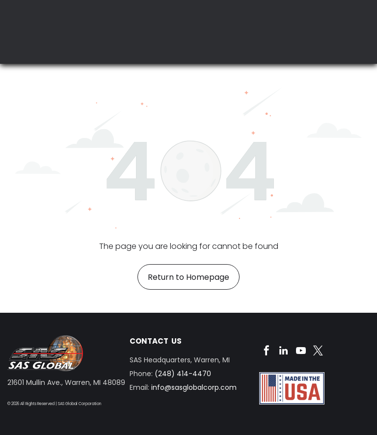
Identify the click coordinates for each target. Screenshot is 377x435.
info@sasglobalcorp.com (194, 387)
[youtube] (301, 351)
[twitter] (318, 351)
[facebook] (266, 351)
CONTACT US (156, 341)
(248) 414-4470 (183, 374)
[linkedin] (283, 351)
